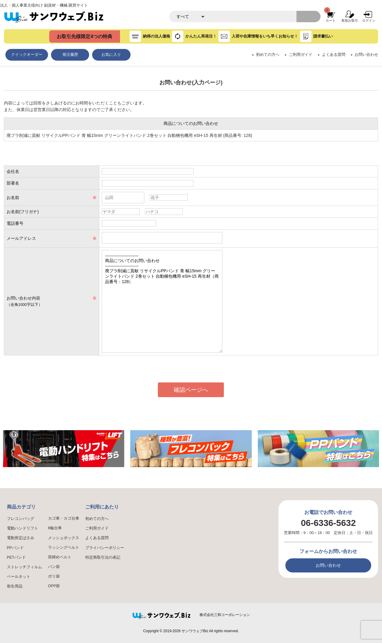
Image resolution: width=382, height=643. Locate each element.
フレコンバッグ (20, 519)
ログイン (368, 20)
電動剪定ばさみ (20, 538)
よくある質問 (333, 55)
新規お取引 (349, 20)
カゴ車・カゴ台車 (63, 518)
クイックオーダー (26, 55)
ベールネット (18, 577)
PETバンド (16, 557)
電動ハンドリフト (22, 528)
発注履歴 (70, 55)
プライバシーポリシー (104, 548)
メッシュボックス (63, 538)
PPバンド (15, 548)
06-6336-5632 (328, 523)
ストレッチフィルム (24, 567)
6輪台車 (55, 528)
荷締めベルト (59, 557)
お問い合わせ (366, 55)
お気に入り (111, 55)
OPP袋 (54, 586)
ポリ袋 (54, 576)
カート (330, 20)
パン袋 (54, 567)
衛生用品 (15, 586)
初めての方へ (267, 55)
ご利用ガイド (300, 55)
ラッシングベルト (63, 547)
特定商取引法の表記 (102, 557)
